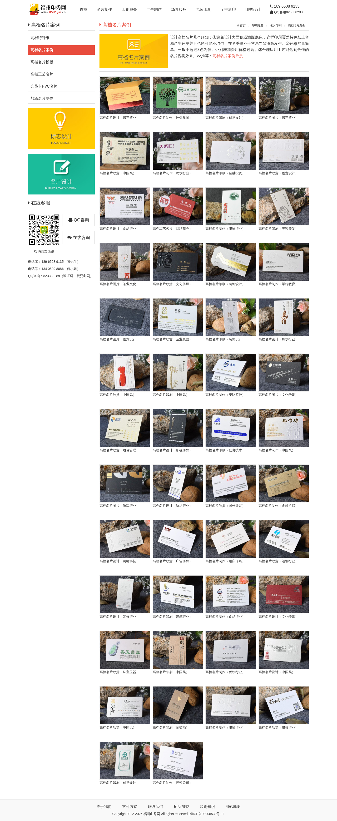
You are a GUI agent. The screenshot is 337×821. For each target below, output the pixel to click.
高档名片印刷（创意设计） (225, 117)
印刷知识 (207, 807)
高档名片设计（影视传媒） (173, 450)
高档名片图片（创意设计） (119, 339)
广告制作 (154, 9)
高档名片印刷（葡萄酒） (171, 727)
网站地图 (233, 807)
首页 (83, 9)
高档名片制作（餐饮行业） (173, 173)
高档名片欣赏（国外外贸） (225, 506)
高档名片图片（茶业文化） (119, 284)
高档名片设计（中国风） (276, 672)
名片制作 (104, 9)
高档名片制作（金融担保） (278, 506)
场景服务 (178, 9)
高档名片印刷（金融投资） (225, 173)
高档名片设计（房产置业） (119, 117)
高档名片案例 (296, 25)
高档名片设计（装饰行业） (119, 616)
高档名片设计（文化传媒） (278, 616)
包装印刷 (203, 9)
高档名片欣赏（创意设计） (278, 173)
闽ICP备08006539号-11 (207, 814)
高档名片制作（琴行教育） (278, 284)
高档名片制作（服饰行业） (225, 228)
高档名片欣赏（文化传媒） (173, 284)
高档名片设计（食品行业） (119, 228)
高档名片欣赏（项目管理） (119, 450)
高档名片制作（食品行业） (225, 616)
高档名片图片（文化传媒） (278, 395)
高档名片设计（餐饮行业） (278, 339)
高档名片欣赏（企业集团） (173, 339)
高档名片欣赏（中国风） (117, 173)
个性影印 (228, 9)
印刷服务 (129, 9)
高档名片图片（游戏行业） (119, 506)
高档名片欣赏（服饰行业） (278, 727)
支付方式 (129, 807)
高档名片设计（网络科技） (119, 561)
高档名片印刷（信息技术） (225, 450)
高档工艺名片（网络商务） (173, 228)
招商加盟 (181, 807)
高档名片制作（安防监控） (225, 395)
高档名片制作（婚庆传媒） (225, 561)
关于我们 (104, 807)
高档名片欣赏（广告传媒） (173, 561)
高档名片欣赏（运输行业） (278, 561)
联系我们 (155, 807)
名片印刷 (276, 25)
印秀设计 (253, 9)
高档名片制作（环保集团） (173, 117)
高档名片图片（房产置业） (278, 117)
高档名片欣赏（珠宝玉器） (119, 672)
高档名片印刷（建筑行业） (173, 616)
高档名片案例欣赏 (228, 56)
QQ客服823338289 (288, 12)
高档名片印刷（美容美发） (278, 228)
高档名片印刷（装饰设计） (225, 284)
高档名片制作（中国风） (276, 450)
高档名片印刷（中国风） (171, 395)
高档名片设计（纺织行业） (173, 506)
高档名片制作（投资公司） (173, 783)
